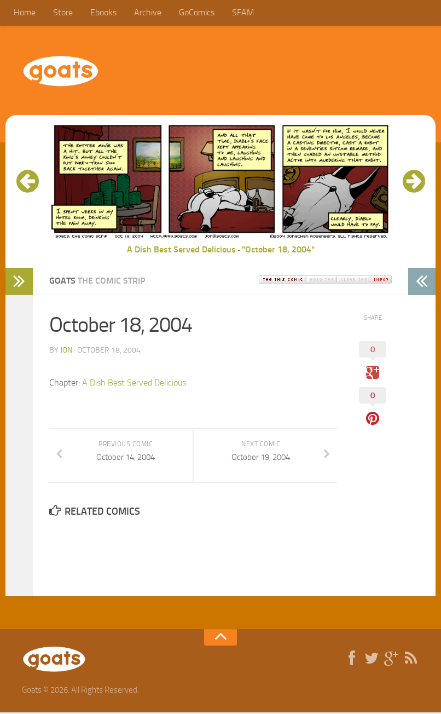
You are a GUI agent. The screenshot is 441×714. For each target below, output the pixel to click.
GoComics (187, 13)
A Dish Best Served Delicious (181, 251)
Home (24, 13)
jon (66, 351)
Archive (140, 13)
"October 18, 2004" (278, 251)
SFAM (231, 13)
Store (60, 13)
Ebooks (98, 13)
